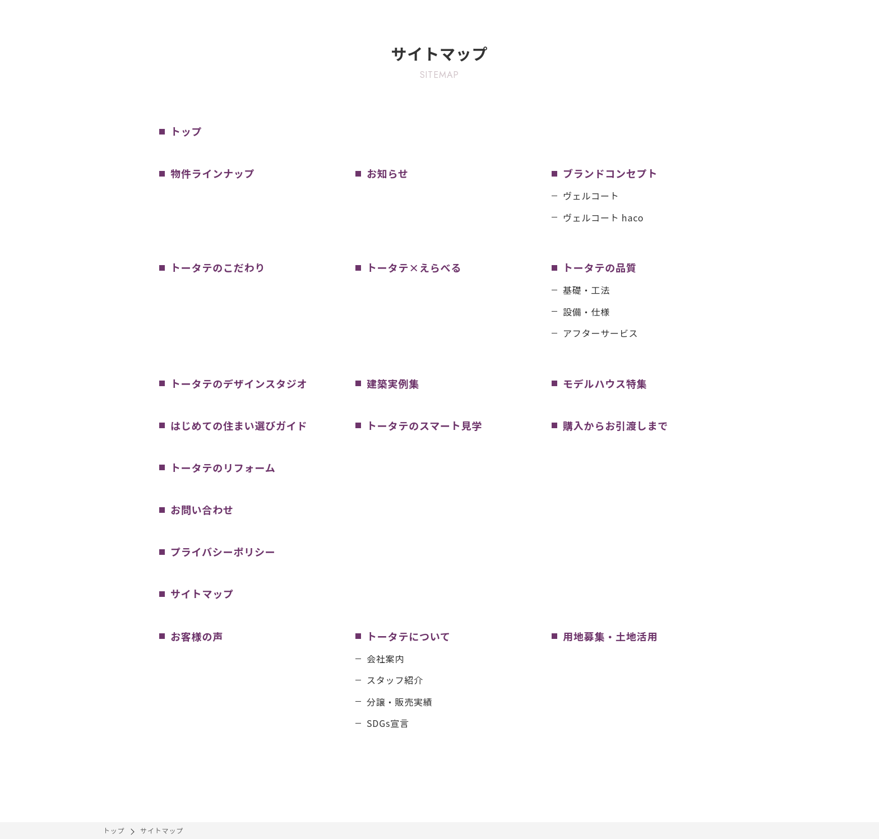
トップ (113, 830)
